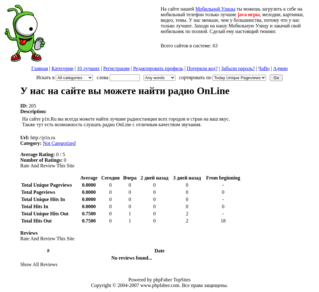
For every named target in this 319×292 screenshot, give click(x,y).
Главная (39, 68)
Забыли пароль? (238, 68)
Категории (62, 68)
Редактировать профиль (158, 68)
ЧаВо (263, 68)
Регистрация (116, 68)
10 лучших (88, 68)
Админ (280, 68)
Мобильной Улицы (215, 9)
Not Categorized (59, 143)
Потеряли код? (202, 68)
